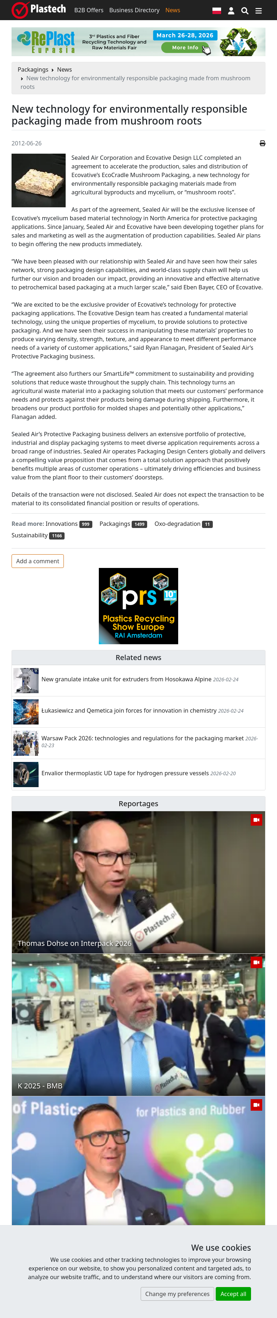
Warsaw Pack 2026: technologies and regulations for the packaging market (142, 738)
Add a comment (37, 561)
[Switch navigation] (258, 10)
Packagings (33, 69)
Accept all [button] (233, 1294)
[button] (231, 10)
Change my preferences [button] (177, 1294)
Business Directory (134, 10)
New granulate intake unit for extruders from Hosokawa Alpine (126, 679)
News (172, 10)
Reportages (138, 803)
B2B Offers (89, 10)
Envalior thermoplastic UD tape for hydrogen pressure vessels (125, 773)
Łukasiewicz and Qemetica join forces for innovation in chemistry (128, 710)
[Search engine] (245, 10)
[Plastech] (39, 10)
